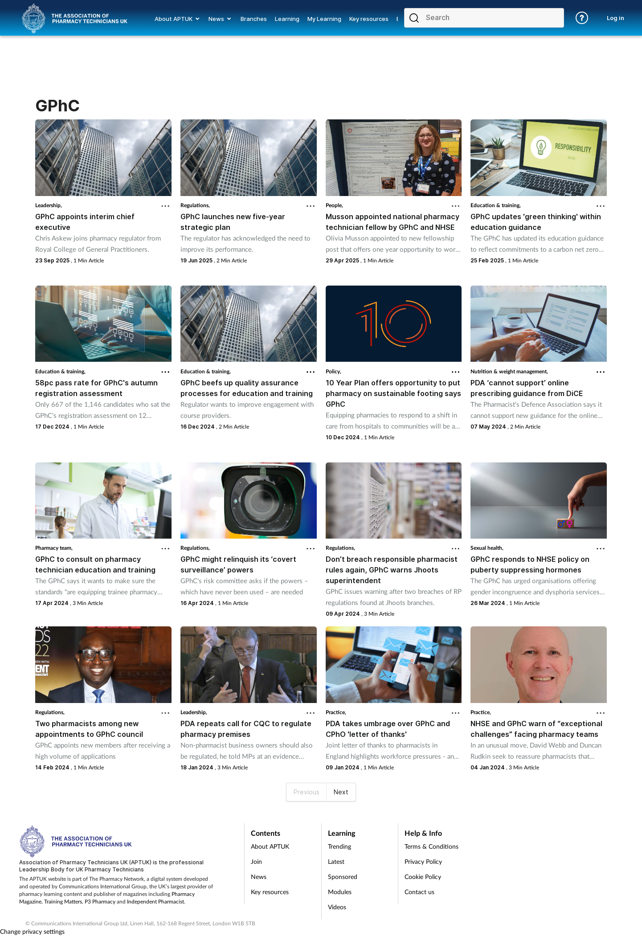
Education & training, (495, 205)
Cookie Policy (423, 876)
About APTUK (270, 846)
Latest (336, 861)
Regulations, (195, 205)
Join (256, 861)
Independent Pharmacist (155, 901)
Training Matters (63, 901)
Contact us (419, 891)
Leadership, (48, 205)
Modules (340, 891)
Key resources (270, 891)
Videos (337, 907)
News (258, 876)
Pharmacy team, (54, 547)
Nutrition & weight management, (509, 371)
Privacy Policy (423, 861)
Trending (339, 846)
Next (341, 792)
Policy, (333, 371)
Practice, (336, 712)
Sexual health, (486, 547)
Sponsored (342, 876)
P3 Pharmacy (100, 901)
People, (334, 205)
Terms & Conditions (431, 846)
